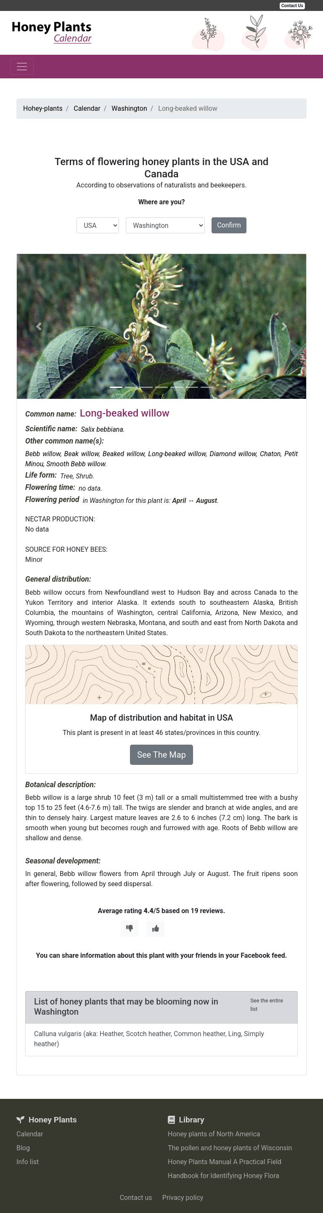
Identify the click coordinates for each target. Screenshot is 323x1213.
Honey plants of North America (214, 1134)
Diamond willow (232, 454)
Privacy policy (183, 1198)
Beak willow (81, 454)
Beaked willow (123, 454)
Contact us (136, 1198)
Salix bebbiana (102, 429)
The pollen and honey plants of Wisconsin (230, 1148)
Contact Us (292, 5)
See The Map (161, 755)
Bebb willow (43, 454)
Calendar (29, 1134)
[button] (38, 326)
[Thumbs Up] (155, 929)
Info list (27, 1162)
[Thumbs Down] (129, 929)
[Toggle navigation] (22, 66)
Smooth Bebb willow (75, 464)
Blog (23, 1148)
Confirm (229, 225)
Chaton (270, 454)
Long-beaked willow (177, 454)
